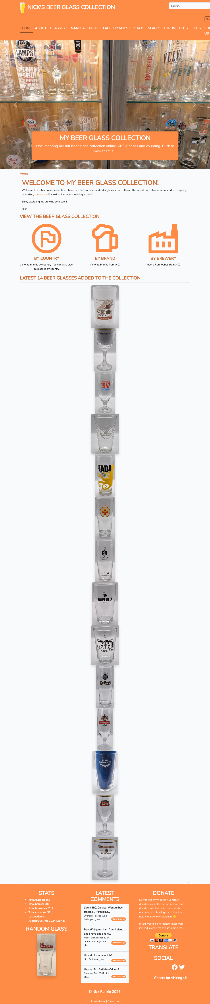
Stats (139, 28)
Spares (154, 28)
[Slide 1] (98, 164)
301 (47, 904)
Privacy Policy (98, 1001)
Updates (120, 28)
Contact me (113, 1001)
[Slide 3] (111, 164)
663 (47, 900)
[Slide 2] (105, 164)
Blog (183, 28)
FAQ (106, 28)
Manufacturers (85, 28)
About (41, 28)
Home (26, 28)
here (179, 928)
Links (196, 28)
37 (49, 912)
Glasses (57, 28)
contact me (41, 194)
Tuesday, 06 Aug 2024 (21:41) (46, 921)
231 (50, 908)
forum (170, 28)
